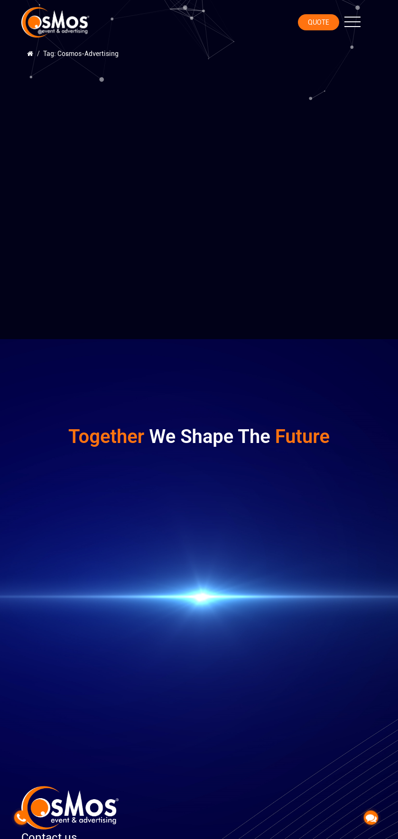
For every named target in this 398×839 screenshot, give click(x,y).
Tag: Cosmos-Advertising (81, 53)
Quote (318, 22)
